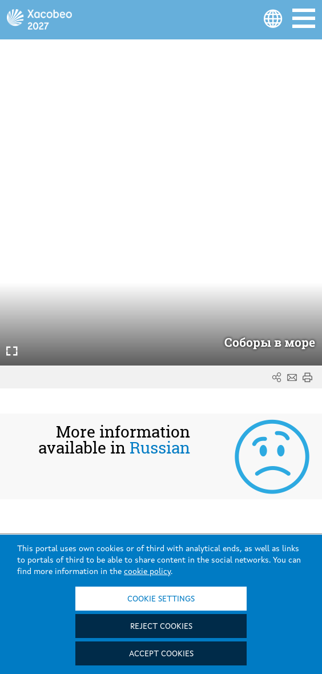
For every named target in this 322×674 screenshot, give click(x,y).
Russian (160, 448)
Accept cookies (161, 654)
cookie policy (147, 572)
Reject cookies (161, 627)
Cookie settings (161, 599)
